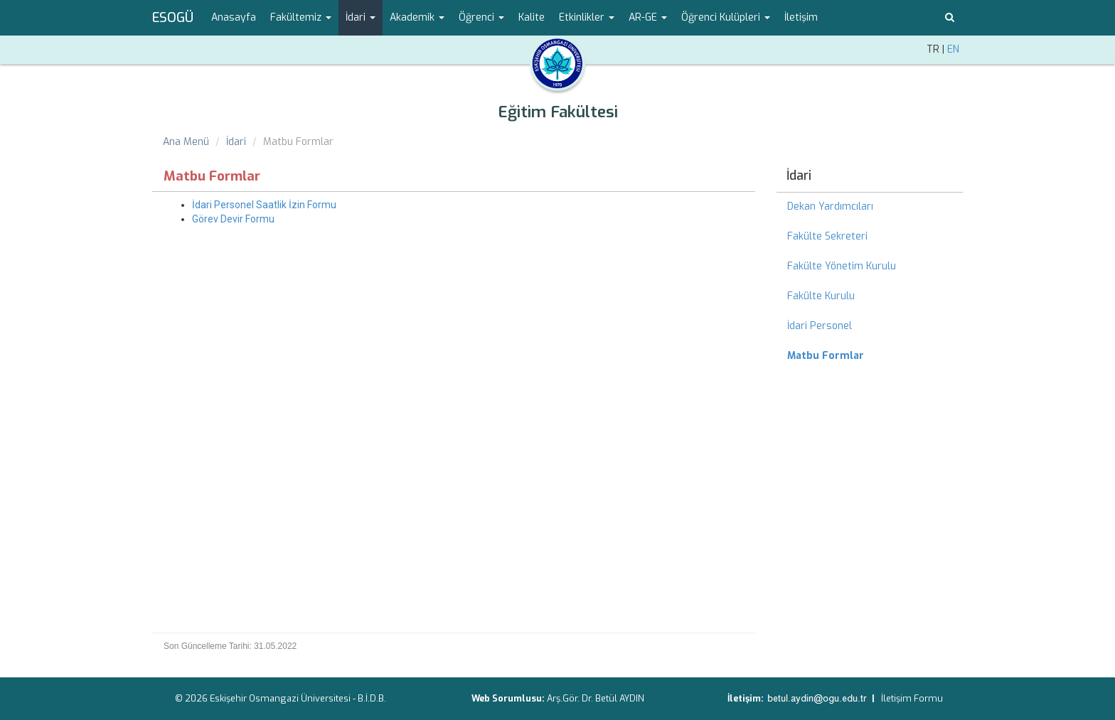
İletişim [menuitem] (801, 17)
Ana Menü (186, 142)
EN (953, 49)
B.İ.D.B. (372, 698)
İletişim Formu (912, 698)
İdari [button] (360, 17)
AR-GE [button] (648, 17)
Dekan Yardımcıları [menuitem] (830, 206)
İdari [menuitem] (798, 175)
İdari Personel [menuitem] (819, 326)
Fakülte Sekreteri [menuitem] (827, 236)
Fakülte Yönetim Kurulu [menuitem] (841, 266)
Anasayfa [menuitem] (233, 17)
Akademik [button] (417, 17)
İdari (236, 142)
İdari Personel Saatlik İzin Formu (264, 204)
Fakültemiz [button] (300, 17)
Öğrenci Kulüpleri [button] (725, 17)
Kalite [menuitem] (531, 17)
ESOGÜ (172, 17)
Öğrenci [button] (481, 17)
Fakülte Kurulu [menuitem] (821, 296)
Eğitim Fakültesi (558, 112)
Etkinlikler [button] (586, 17)
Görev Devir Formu (233, 219)
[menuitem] (870, 356)
